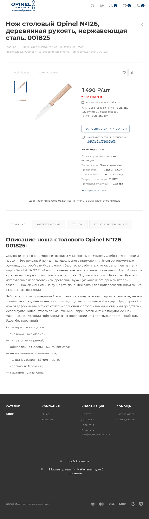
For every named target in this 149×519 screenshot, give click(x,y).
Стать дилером (126, 419)
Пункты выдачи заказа (101, 140)
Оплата (86, 413)
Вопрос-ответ (125, 413)
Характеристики (48, 224)
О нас (45, 413)
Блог (10, 413)
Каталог (13, 406)
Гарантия (87, 424)
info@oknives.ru (77, 461)
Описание (18, 224)
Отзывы (77, 224)
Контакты (48, 419)
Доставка (87, 419)
